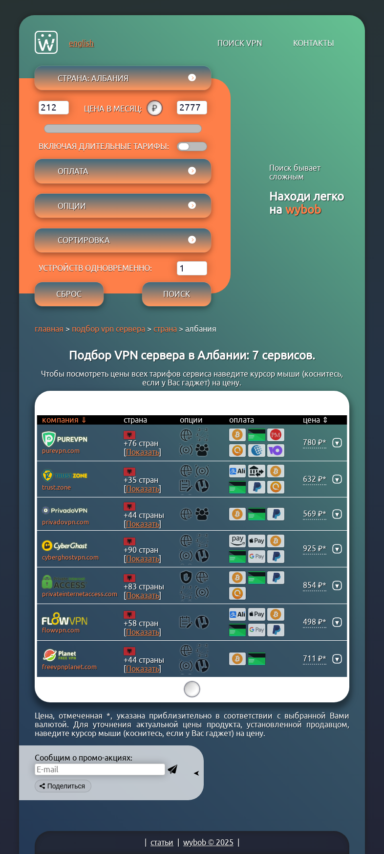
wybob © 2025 (208, 842)
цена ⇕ (315, 419)
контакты (313, 43)
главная (49, 328)
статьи (161, 842)
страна (165, 328)
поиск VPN (239, 43)
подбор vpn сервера (108, 328)
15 (192, 689)
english (81, 43)
